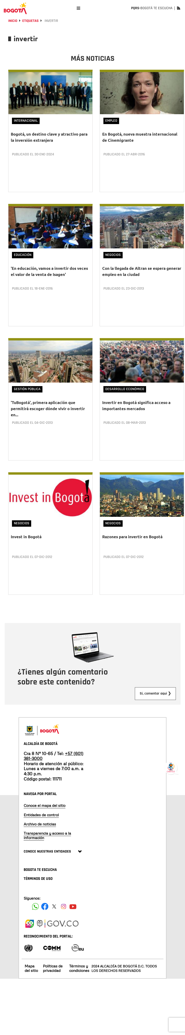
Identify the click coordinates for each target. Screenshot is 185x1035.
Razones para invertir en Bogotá (132, 536)
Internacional (26, 120)
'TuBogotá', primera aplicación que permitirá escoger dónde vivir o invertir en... (48, 408)
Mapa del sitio (31, 968)
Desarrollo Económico (124, 389)
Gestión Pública (27, 389)
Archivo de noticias (40, 823)
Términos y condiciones (79, 968)
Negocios (113, 254)
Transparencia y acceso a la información (47, 835)
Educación (22, 254)
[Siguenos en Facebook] (35, 906)
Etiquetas (30, 20)
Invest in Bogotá (26, 536)
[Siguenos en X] (54, 906)
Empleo (111, 120)
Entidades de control (41, 814)
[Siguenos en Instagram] (63, 906)
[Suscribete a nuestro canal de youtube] (72, 906)
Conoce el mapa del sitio (44, 805)
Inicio (12, 20)
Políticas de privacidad (53, 968)
